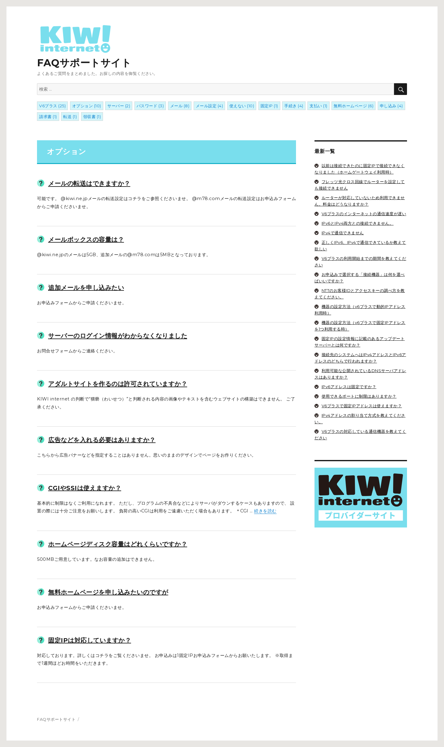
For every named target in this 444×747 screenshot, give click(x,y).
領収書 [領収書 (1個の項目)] (92, 116)
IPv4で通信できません (343, 232)
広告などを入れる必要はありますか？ (102, 440)
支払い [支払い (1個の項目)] (318, 105)
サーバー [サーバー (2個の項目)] (118, 105)
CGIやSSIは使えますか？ (84, 488)
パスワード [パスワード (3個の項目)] (150, 105)
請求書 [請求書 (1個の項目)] (48, 116)
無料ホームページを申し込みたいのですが (108, 592)
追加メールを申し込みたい (86, 287)
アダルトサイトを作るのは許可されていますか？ (117, 384)
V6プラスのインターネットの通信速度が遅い (364, 213)
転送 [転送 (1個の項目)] (70, 116)
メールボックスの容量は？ (86, 239)
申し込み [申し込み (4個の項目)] (391, 105)
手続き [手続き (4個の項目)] (293, 105)
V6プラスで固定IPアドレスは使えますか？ (362, 405)
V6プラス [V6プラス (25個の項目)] (52, 105)
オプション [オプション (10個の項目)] (86, 105)
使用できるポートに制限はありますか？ (359, 396)
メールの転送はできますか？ (89, 183)
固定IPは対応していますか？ (89, 640)
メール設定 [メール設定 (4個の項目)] (209, 105)
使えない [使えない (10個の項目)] (241, 105)
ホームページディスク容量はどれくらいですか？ (117, 544)
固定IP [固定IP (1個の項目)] (269, 105)
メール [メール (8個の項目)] (180, 105)
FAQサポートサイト (84, 46)
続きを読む (265, 511)
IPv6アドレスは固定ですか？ (349, 386)
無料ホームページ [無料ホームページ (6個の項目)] (353, 105)
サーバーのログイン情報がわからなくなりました (117, 336)
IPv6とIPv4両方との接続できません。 (358, 223)
